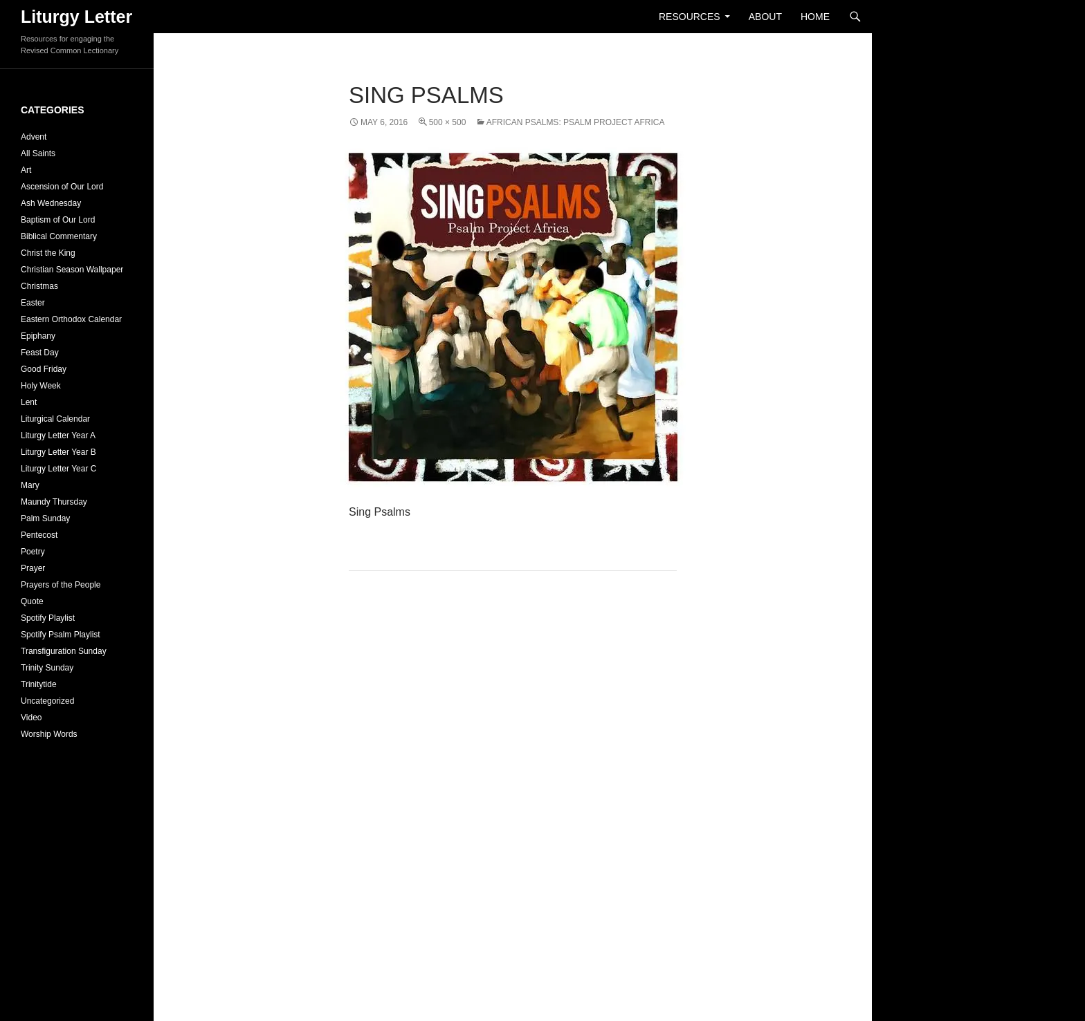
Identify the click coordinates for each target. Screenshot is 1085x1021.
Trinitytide (39, 684)
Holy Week (41, 386)
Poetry (33, 551)
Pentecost (39, 535)
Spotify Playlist (48, 618)
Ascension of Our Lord (62, 186)
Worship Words (49, 734)
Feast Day (40, 352)
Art (26, 170)
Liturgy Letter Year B (58, 452)
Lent (29, 402)
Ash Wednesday (51, 203)
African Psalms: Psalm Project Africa (575, 122)
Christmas (39, 286)
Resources (689, 16)
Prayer (33, 568)
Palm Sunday (45, 518)
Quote (32, 601)
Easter (33, 303)
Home (815, 16)
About (765, 16)
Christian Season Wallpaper (72, 269)
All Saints (38, 153)
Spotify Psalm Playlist (60, 634)
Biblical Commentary (59, 236)
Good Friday (43, 369)
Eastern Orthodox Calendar (71, 319)
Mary (30, 485)
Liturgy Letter (76, 16)
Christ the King (48, 253)
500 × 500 (447, 122)
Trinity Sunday (47, 668)
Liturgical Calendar (55, 419)
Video (31, 717)
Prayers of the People (60, 585)
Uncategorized (47, 701)
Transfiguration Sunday (64, 651)
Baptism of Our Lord (58, 220)
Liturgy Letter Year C (58, 469)
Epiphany (38, 336)
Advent (33, 137)
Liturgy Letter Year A (58, 435)
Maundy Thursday (54, 502)
